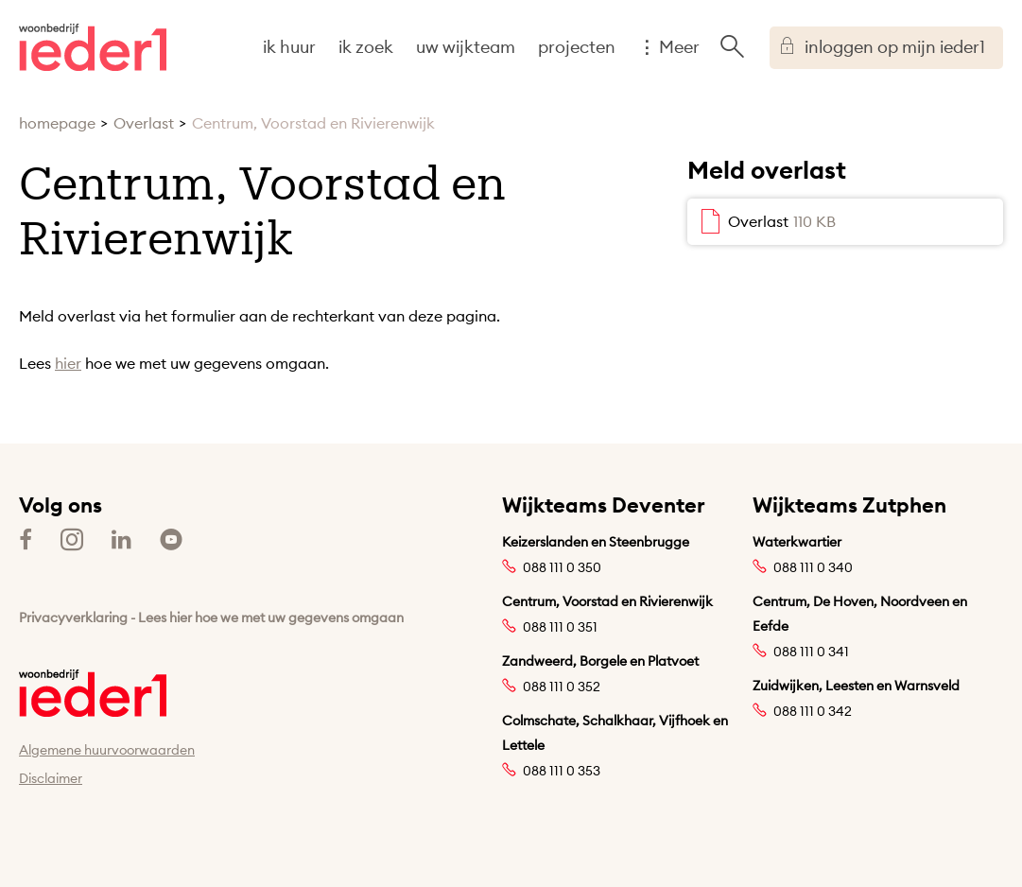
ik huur (289, 47)
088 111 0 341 (811, 651)
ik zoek (365, 47)
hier (68, 363)
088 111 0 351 (560, 626)
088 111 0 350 (562, 567)
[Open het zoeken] (732, 47)
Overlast (143, 122)
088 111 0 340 (813, 567)
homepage (57, 122)
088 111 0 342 (812, 711)
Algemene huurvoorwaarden (107, 749)
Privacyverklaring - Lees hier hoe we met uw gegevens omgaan (211, 617)
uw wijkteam (465, 47)
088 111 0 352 (561, 686)
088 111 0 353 (561, 770)
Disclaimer (50, 778)
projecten (576, 47)
